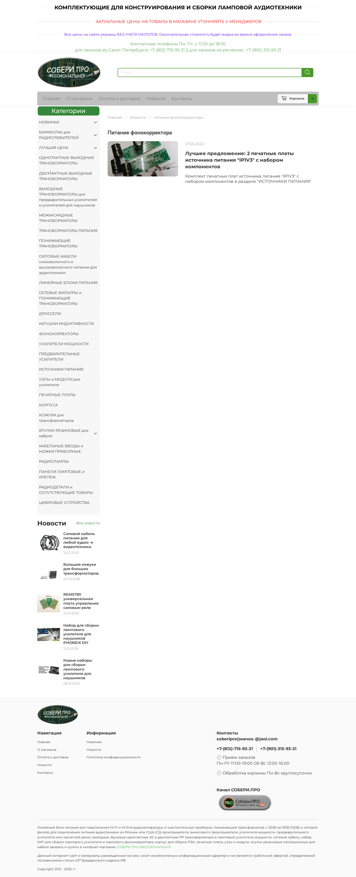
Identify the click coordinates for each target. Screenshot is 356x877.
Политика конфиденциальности (114, 757)
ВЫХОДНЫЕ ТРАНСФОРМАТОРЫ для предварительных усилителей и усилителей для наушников (68, 197)
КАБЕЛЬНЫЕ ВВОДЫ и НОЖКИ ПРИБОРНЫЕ (61, 449)
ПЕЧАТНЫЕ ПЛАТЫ (57, 395)
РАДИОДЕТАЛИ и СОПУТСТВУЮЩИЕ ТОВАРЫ (66, 490)
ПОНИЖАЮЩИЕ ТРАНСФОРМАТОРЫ (58, 243)
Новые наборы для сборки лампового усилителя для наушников (77, 669)
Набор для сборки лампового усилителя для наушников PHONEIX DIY (81, 634)
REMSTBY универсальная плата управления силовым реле (81, 601)
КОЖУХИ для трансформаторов (56, 418)
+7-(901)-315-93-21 (278, 748)
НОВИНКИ (49, 122)
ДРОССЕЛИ (50, 314)
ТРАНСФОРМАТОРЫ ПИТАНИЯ (68, 231)
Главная (52, 98)
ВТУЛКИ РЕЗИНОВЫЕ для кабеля (64, 433)
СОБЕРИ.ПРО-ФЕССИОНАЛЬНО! (144, 847)
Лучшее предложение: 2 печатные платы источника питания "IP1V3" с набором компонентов (239, 160)
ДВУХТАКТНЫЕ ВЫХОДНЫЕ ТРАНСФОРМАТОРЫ (65, 176)
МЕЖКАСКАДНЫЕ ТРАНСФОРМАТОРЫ (58, 218)
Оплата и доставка (119, 98)
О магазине (80, 98)
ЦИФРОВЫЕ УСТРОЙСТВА (64, 502)
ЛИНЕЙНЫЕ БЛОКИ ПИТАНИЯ (68, 283)
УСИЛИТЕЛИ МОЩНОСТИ (64, 344)
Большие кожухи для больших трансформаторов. (81, 568)
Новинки (94, 742)
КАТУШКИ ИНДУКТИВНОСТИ (66, 324)
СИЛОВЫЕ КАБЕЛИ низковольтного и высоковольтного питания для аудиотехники (68, 264)
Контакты (181, 98)
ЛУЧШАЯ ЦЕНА (53, 148)
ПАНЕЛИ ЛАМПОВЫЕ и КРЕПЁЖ (61, 474)
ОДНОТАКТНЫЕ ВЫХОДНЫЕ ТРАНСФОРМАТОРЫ (66, 160)
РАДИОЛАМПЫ (54, 461)
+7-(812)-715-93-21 (235, 748)
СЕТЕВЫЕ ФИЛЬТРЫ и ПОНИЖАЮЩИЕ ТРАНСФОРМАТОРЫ (60, 298)
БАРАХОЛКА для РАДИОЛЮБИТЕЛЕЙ (59, 135)
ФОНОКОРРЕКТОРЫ (59, 334)
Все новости (88, 523)
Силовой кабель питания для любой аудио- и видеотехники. (79, 540)
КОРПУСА (48, 405)
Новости (156, 98)
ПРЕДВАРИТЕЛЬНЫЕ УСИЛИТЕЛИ (59, 357)
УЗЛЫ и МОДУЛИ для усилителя (59, 382)
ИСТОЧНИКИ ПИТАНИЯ (61, 369)
